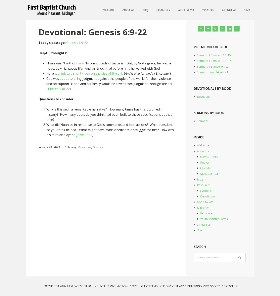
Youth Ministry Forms (214, 219)
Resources (203, 185)
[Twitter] (208, 29)
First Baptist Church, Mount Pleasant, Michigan (52, 10)
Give (200, 230)
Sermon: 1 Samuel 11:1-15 (214, 55)
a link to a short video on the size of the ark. (90, 73)
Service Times (209, 157)
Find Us (205, 162)
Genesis (98, 147)
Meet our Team (210, 174)
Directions (194, 286)
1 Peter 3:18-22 (58, 89)
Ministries (203, 208)
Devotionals (208, 196)
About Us (203, 151)
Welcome (203, 145)
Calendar (205, 168)
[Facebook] (201, 29)
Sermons (203, 121)
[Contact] (229, 29)
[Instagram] (215, 29)
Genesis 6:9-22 (77, 42)
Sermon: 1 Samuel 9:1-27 (213, 66)
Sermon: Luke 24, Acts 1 (212, 72)
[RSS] (222, 29)
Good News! (205, 202)
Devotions (84, 147)
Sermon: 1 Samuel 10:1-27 (214, 61)
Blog (200, 179)
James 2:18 (84, 135)
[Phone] (237, 29)
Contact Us (204, 225)
